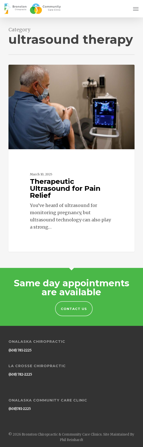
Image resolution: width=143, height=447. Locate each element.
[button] (136, 8)
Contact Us (74, 309)
